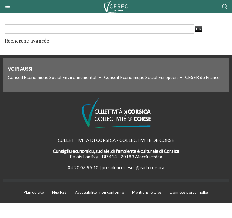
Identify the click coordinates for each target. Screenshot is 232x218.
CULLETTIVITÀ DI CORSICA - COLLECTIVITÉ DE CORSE (116, 140)
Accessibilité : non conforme (99, 192)
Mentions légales (147, 192)
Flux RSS (59, 192)
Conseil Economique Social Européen (141, 77)
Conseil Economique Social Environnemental (52, 77)
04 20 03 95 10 (83, 167)
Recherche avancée (27, 41)
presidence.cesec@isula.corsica (133, 167)
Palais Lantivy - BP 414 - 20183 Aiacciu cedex (116, 156)
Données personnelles (189, 192)
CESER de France (202, 77)
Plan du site (34, 192)
